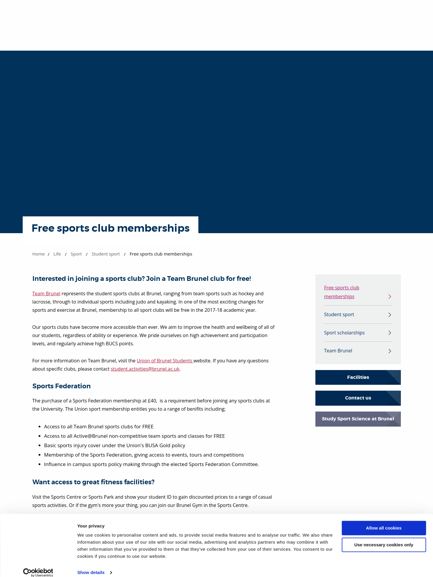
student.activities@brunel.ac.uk (145, 369)
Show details (91, 565)
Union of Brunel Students (165, 360)
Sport (76, 254)
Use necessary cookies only (383, 537)
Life (57, 254)
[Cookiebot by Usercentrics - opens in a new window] (38, 565)
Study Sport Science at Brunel (358, 421)
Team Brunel (46, 293)
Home (38, 254)
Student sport (106, 254)
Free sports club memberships (341, 293)
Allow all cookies (384, 520)
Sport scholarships (344, 334)
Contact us (358, 400)
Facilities (358, 380)
